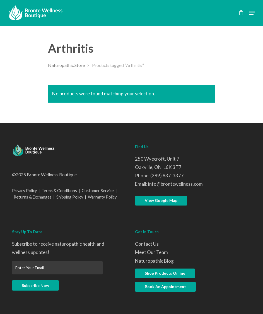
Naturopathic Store (66, 65)
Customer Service (98, 190)
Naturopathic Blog (154, 261)
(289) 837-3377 (167, 175)
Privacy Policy (24, 190)
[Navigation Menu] (252, 13)
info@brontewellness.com (175, 184)
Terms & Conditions (59, 190)
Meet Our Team (151, 252)
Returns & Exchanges (33, 197)
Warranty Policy (102, 197)
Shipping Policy (69, 197)
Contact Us (147, 244)
